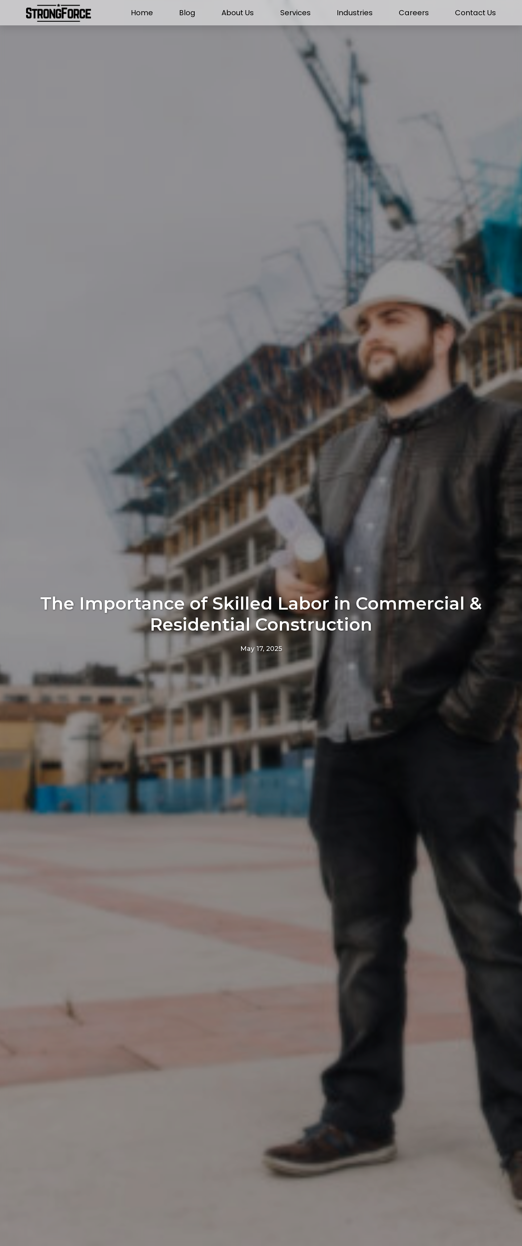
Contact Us (475, 13)
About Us (237, 13)
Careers (414, 13)
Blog (187, 13)
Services (295, 13)
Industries (355, 13)
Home (142, 13)
